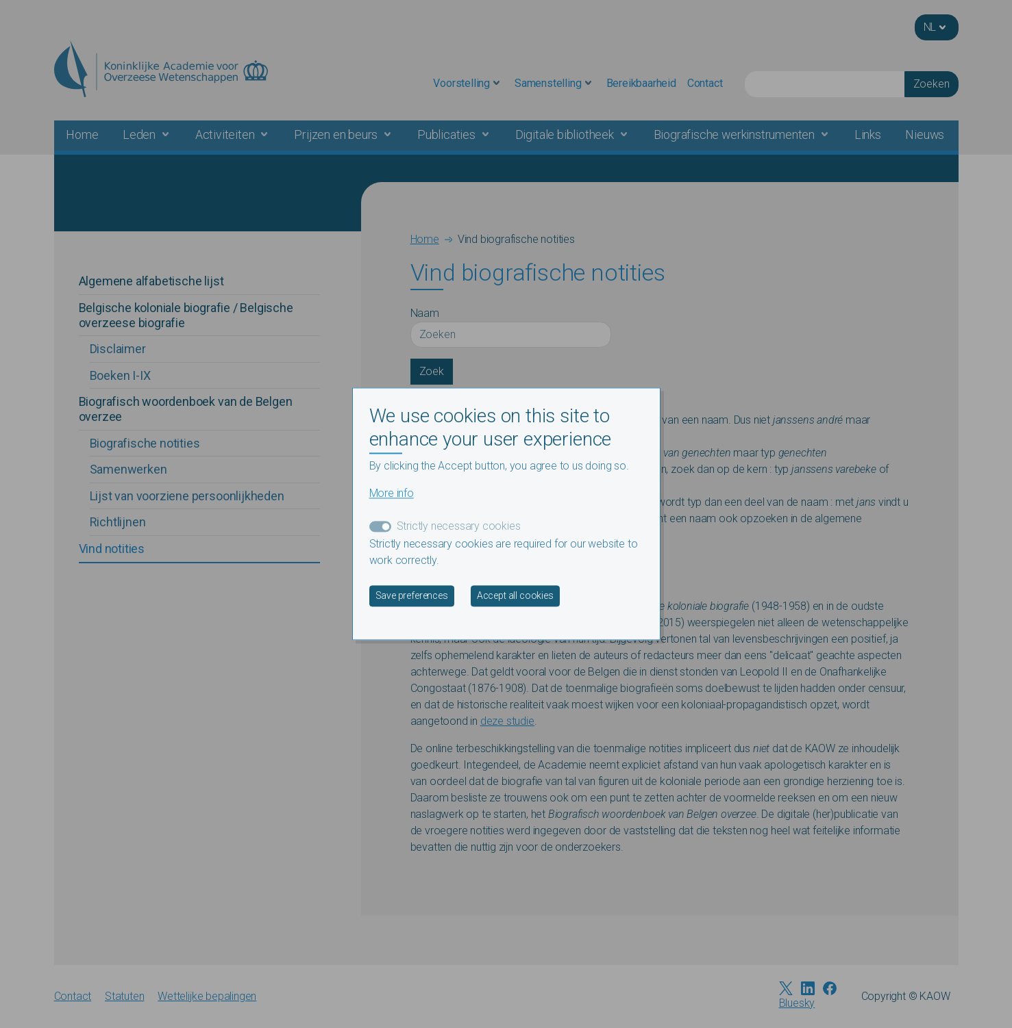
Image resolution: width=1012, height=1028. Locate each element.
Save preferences (411, 596)
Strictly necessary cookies (459, 526)
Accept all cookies (515, 596)
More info (391, 493)
